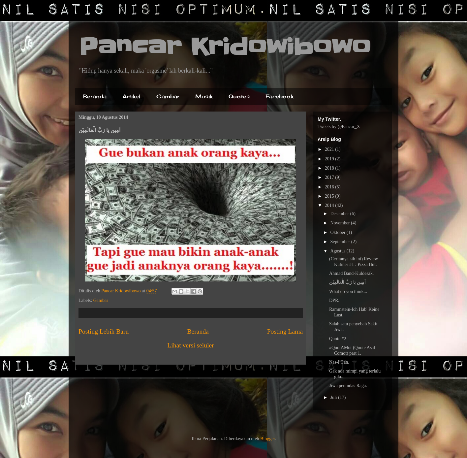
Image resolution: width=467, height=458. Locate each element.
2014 (330, 205)
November (340, 222)
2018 (330, 168)
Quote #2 (337, 338)
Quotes (239, 96)
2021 (330, 149)
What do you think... (348, 291)
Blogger (267, 438)
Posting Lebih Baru (103, 331)
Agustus (338, 250)
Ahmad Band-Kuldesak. (351, 273)
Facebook (279, 96)
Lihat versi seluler (190, 345)
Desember (340, 213)
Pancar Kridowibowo (224, 47)
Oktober (338, 232)
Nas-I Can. (339, 362)
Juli (334, 397)
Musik (204, 96)
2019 (330, 158)
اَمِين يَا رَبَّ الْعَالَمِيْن (347, 282)
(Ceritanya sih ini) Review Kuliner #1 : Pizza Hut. (353, 261)
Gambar (167, 96)
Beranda (95, 96)
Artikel (131, 96)
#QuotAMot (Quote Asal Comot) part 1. (352, 350)
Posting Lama (285, 331)
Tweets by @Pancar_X (339, 126)
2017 (330, 177)
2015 (330, 196)
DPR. (334, 300)
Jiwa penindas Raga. (348, 385)
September (340, 241)
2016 (330, 186)
